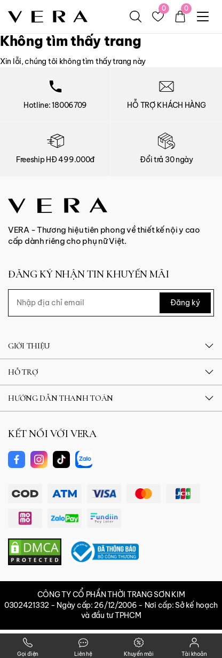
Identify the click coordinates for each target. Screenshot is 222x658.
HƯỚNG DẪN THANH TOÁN (111, 398)
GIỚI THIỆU (111, 346)
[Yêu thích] (158, 16)
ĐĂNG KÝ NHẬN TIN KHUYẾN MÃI (88, 274)
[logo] (48, 16)
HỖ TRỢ (111, 372)
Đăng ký (185, 302)
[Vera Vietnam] (57, 204)
